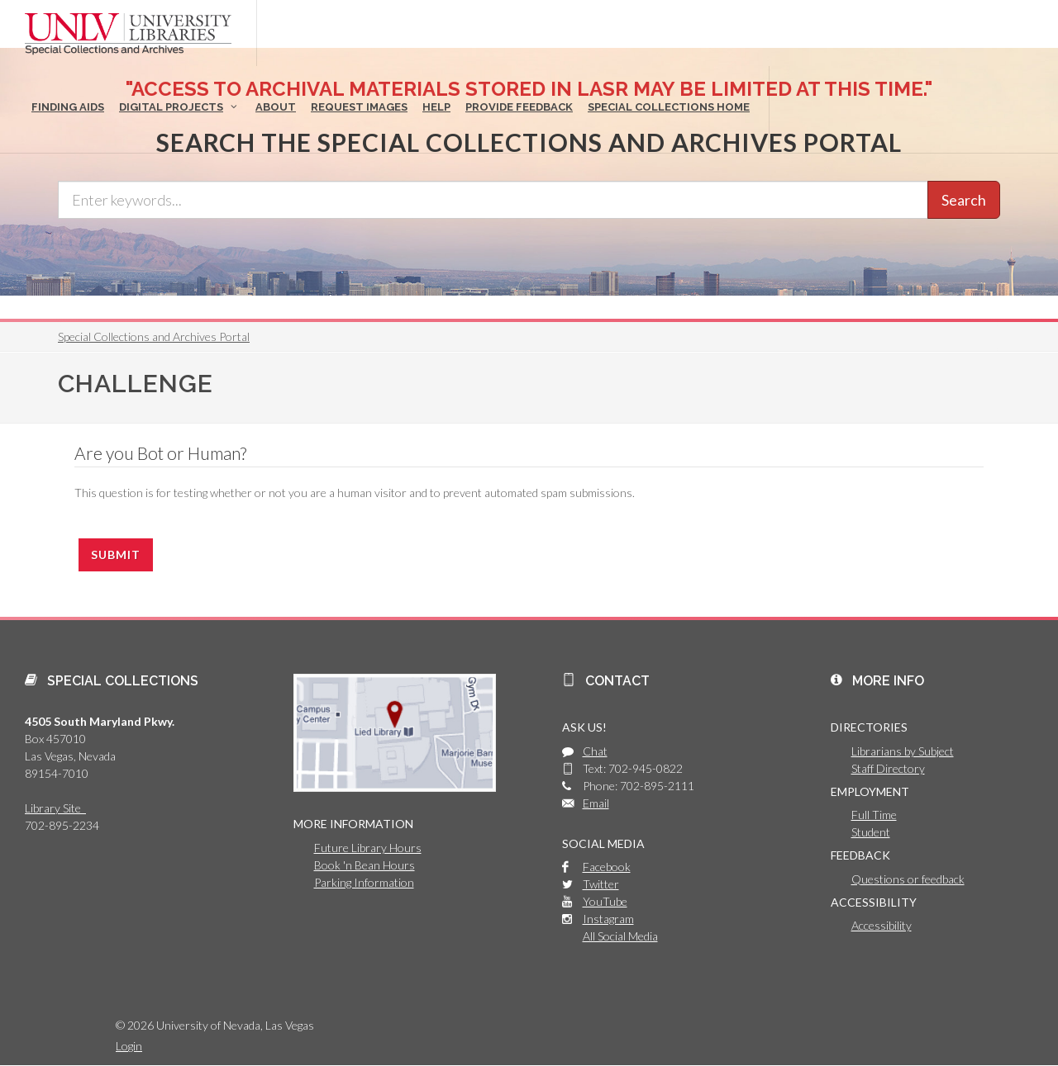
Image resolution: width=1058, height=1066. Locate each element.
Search (963, 200)
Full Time (874, 815)
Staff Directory (888, 768)
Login (129, 1046)
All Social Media (620, 936)
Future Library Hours (368, 848)
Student (870, 832)
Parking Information (364, 882)
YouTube (605, 901)
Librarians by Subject (902, 751)
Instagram (608, 919)
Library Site (55, 808)
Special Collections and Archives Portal (154, 336)
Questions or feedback (908, 879)
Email (596, 803)
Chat (595, 751)
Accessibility (881, 925)
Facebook (607, 867)
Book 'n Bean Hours (364, 865)
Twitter (601, 884)
